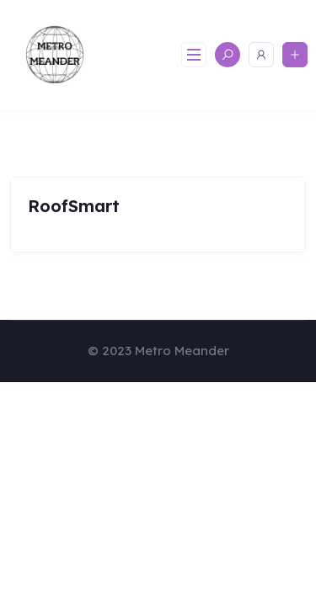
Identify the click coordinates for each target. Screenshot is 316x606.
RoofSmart (74, 205)
